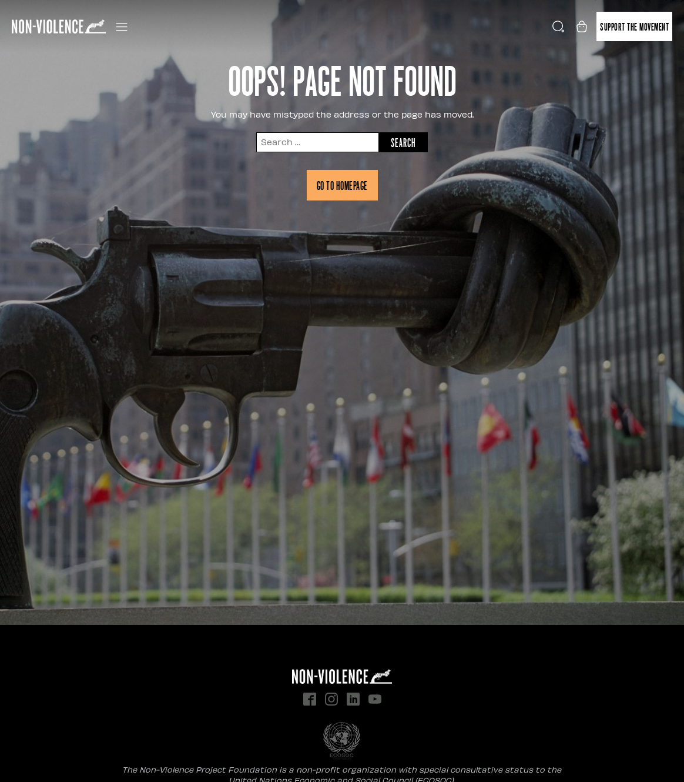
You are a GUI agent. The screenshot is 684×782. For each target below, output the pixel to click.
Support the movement (634, 26)
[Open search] (558, 26)
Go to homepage (342, 185)
